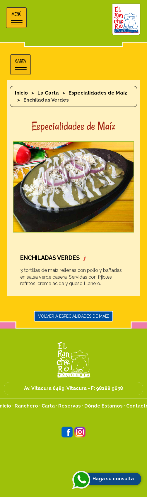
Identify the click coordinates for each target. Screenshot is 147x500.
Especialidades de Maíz (98, 93)
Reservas (69, 406)
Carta (48, 406)
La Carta (48, 93)
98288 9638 (109, 388)
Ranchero (26, 406)
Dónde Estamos (103, 406)
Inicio (21, 93)
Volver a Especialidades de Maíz (73, 316)
